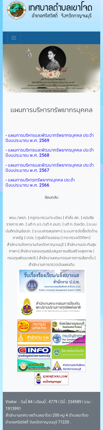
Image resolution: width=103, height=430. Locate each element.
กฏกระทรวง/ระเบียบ (46, 217)
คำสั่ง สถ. (72, 217)
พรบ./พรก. (18, 217)
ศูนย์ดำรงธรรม (49, 237)
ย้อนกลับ (52, 197)
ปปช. (30, 237)
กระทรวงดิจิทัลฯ (76, 237)
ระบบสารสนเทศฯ (48, 231)
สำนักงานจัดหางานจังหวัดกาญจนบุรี (36, 244)
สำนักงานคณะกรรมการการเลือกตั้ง (66, 258)
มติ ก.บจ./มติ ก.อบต (44, 224)
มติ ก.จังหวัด (75, 224)
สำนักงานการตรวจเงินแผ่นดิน (51, 264)
